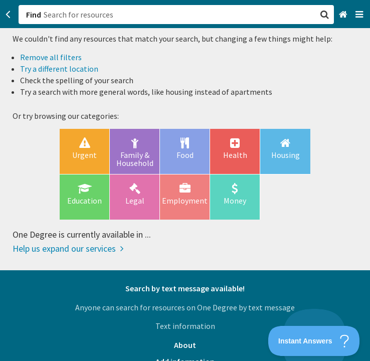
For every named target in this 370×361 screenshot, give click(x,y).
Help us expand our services (68, 248)
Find (33, 15)
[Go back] (8, 15)
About (185, 345)
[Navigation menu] (360, 15)
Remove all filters (51, 57)
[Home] (344, 15)
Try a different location (59, 69)
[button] (185, 180)
